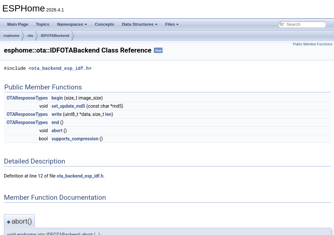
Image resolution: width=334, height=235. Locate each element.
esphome (11, 36)
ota (30, 36)
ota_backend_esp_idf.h (60, 68)
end (55, 122)
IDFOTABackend (55, 36)
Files (172, 24)
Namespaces (72, 24)
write (57, 114)
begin (57, 98)
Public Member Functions (312, 44)
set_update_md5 (68, 106)
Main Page (17, 24)
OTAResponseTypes (27, 98)
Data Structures (140, 24)
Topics (42, 24)
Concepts (104, 24)
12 (40, 176)
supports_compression (75, 138)
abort (57, 130)
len (108, 114)
